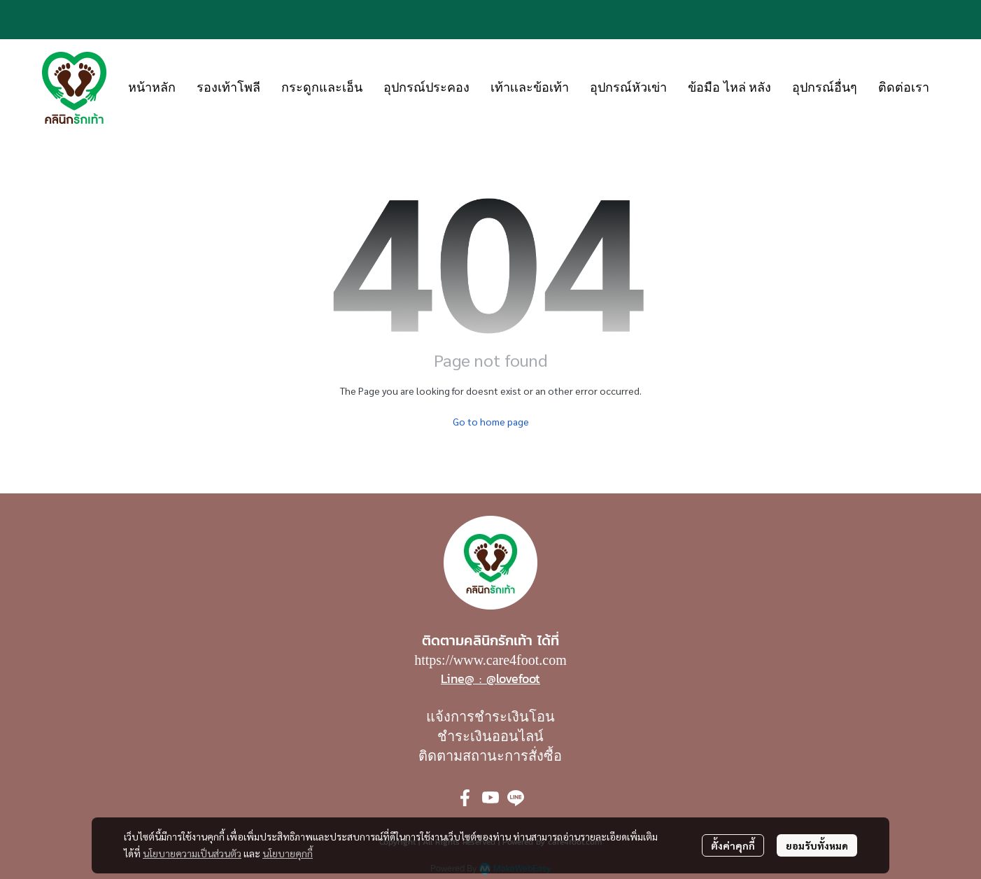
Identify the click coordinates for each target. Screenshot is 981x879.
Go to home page (491, 421)
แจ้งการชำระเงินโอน (490, 716)
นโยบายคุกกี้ (287, 853)
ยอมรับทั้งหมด (817, 845)
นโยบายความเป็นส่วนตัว (192, 853)
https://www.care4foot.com (490, 660)
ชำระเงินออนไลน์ (490, 736)
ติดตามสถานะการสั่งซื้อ (490, 756)
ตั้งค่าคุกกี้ (733, 845)
